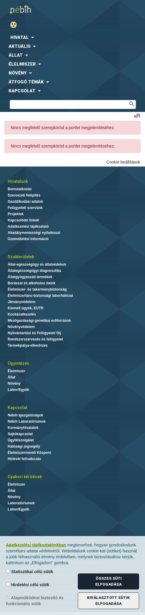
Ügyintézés (18, 363)
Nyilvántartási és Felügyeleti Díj (34, 333)
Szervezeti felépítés (24, 195)
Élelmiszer (16, 371)
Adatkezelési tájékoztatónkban (36, 545)
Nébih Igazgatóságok (25, 415)
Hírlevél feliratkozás (24, 459)
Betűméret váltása (137, 115)
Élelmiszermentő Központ (29, 453)
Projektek (16, 214)
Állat (11, 377)
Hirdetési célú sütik (27, 584)
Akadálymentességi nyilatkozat (34, 233)
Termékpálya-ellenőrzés (28, 345)
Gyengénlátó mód (15, 25)
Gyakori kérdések (25, 476)
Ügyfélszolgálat (21, 440)
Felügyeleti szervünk (25, 208)
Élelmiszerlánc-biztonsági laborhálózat (40, 296)
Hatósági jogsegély (24, 446)
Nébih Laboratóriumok (27, 421)
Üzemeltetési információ (28, 239)
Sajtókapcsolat (20, 434)
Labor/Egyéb (18, 390)
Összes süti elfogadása (108, 581)
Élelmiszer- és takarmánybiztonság (37, 289)
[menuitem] (72, 37)
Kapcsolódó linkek (23, 220)
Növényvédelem (21, 327)
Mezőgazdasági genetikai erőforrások (39, 320)
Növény (14, 383)
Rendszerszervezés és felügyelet (35, 339)
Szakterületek (21, 256)
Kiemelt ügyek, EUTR (26, 308)
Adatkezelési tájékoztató (28, 226)
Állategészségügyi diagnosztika (34, 271)
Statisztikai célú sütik (29, 571)
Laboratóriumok (21, 503)
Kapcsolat (17, 407)
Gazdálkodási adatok (25, 201)
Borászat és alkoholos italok (31, 283)
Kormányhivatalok (23, 428)
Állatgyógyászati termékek (30, 277)
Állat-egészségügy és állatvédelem (37, 264)
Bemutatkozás (20, 189)
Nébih (37, 9)
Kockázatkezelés (22, 314)
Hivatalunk (18, 181)
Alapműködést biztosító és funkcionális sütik (35, 600)
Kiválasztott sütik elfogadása (108, 600)
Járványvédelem (21, 302)
